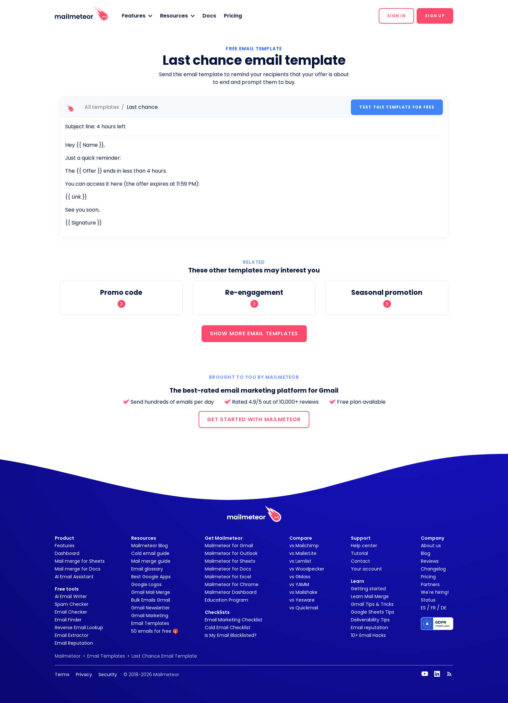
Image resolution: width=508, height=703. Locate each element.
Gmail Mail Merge (150, 592)
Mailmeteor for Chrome (232, 584)
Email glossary (147, 569)
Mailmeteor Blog (149, 545)
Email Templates (150, 623)
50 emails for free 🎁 (154, 631)
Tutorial (359, 553)
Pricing (233, 15)
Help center (364, 545)
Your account (366, 569)
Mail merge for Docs (77, 569)
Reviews (430, 561)
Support (361, 538)
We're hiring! (435, 592)
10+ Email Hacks (368, 635)
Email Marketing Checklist (233, 620)
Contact (360, 561)
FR (433, 608)
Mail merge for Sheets (80, 561)
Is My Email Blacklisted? (231, 635)
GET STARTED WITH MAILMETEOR (254, 419)
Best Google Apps (151, 576)
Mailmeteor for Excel (228, 576)
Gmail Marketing (149, 615)
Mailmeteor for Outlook (231, 553)
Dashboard (67, 553)
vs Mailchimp (304, 545)
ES (423, 608)
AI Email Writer (71, 596)
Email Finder (68, 620)
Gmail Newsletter (150, 608)
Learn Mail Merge (370, 596)
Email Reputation (74, 643)
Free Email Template (254, 48)
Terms (62, 674)
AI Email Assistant (74, 576)
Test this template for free (396, 107)
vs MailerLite (303, 553)
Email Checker (71, 612)
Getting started (368, 588)
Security (107, 674)
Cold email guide (150, 553)
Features (65, 545)
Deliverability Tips (370, 620)
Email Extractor (71, 635)
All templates (102, 107)
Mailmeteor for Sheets (230, 561)
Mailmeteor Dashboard (231, 592)
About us (431, 545)
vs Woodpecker (306, 569)
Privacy (84, 674)
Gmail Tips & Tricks (372, 604)
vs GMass (299, 576)
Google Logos (146, 584)
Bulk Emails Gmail (150, 600)
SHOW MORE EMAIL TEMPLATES (254, 333)
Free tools (67, 589)
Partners (430, 584)
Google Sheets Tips (372, 612)
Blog (425, 553)
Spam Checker (71, 604)
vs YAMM (299, 584)
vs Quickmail (303, 608)
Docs (209, 15)
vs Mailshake (303, 592)
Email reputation (369, 627)
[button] (137, 16)
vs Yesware (302, 600)
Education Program (226, 600)
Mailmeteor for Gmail (229, 545)
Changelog (433, 569)
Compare (300, 538)
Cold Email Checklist (227, 627)
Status (428, 600)
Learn (357, 581)
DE (443, 608)
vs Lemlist (300, 561)
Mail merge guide (150, 561)
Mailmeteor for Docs (228, 569)
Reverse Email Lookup (79, 627)
